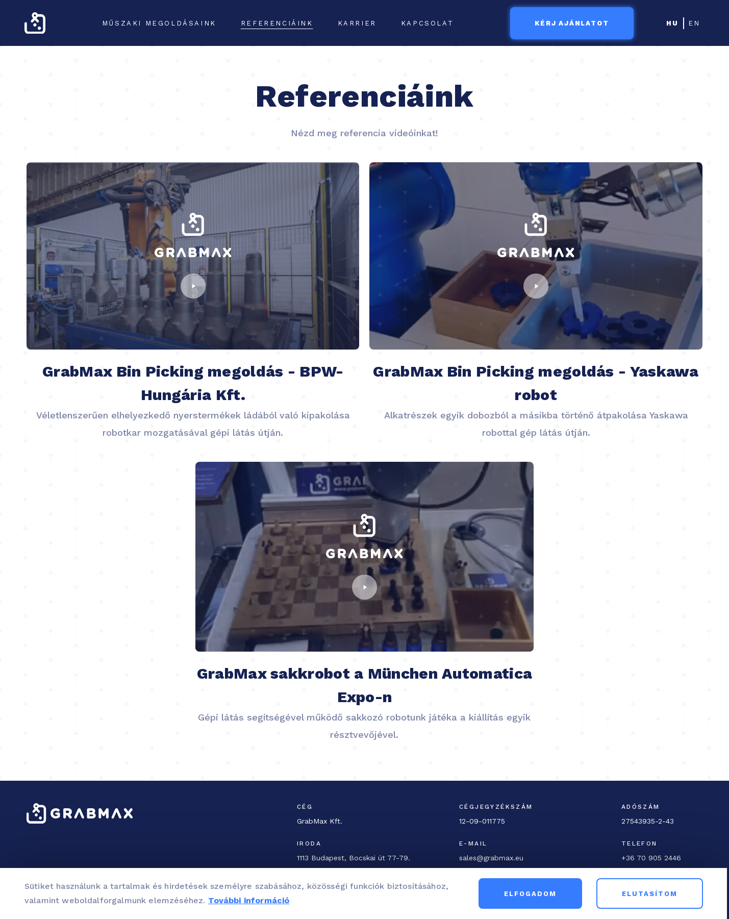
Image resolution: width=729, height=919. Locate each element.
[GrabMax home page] (34, 23)
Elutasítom (652, 897)
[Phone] (661, 857)
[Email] (540, 857)
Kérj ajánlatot (572, 23)
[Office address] (361, 857)
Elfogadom (532, 897)
